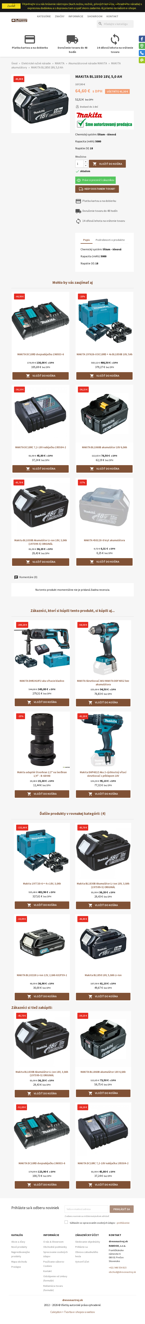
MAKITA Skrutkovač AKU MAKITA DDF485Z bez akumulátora (103, 682)
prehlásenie (123, 1222)
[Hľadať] (115, 24)
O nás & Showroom (53, 1241)
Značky (59, 16)
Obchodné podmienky (55, 1246)
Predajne (16, 1266)
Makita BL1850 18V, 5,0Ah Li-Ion (103, 975)
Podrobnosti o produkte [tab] (110, 240)
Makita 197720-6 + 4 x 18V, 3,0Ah (42, 883)
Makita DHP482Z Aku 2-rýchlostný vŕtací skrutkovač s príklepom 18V (103, 773)
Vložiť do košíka (107, 164)
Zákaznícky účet (87, 1235)
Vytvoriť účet (82, 1261)
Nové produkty (19, 1246)
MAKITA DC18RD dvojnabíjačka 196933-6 (40, 354)
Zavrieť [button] (11, 6)
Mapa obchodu (19, 1261)
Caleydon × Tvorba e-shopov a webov (72, 1312)
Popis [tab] (86, 240)
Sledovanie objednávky (87, 1241)
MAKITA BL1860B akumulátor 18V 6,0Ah (104, 447)
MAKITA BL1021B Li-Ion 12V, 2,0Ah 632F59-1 (42, 975)
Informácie (76, 16)
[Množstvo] (79, 164)
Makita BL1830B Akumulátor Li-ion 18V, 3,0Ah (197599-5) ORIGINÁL (40, 542)
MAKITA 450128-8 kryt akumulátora (104, 540)
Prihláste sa (81, 1246)
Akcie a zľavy (18, 1241)
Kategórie (44, 16)
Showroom (94, 16)
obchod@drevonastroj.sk (122, 1272)
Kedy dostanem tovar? (97, 189)
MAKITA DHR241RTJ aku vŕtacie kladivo (42, 680)
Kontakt (112, 16)
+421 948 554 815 (118, 1267)
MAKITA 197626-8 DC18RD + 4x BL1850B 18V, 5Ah (104, 354)
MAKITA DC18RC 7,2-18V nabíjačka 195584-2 (40, 447)
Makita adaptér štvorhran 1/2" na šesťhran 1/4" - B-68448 (42, 773)
